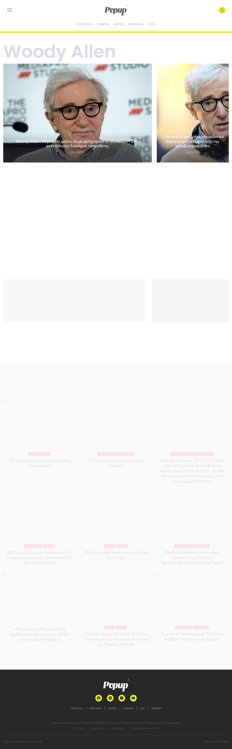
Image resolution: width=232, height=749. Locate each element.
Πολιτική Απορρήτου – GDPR (144, 728)
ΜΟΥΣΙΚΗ (96, 708)
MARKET (156, 708)
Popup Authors (97, 728)
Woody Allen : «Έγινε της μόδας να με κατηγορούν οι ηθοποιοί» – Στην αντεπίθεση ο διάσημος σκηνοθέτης (78, 144)
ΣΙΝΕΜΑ (128, 708)
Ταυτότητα (79, 728)
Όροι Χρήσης (117, 728)
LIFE (142, 708)
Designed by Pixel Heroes (216, 741)
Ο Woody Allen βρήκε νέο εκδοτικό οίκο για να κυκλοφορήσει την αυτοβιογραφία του (193, 141)
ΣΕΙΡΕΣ (112, 708)
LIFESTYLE (76, 708)
